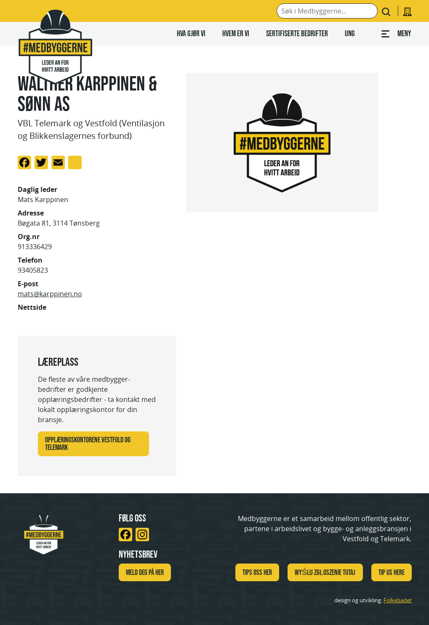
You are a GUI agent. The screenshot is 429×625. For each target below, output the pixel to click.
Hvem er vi (235, 33)
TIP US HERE (391, 572)
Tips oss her (257, 572)
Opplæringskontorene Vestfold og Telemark (88, 444)
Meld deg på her (145, 572)
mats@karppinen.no (50, 293)
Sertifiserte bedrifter (297, 33)
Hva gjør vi (191, 33)
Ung (350, 33)
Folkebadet (398, 600)
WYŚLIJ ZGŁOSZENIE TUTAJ (325, 572)
